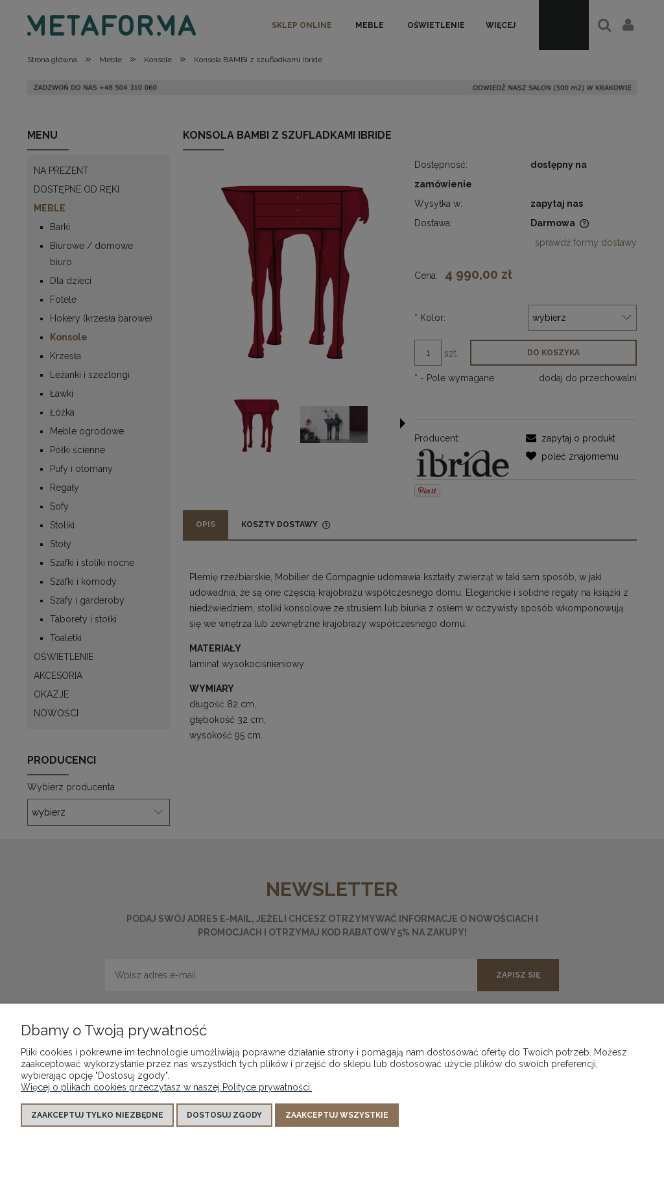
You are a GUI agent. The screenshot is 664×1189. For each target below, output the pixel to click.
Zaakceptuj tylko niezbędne (97, 1115)
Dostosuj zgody (224, 1115)
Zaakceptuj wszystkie (336, 1115)
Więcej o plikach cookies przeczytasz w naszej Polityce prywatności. (166, 1087)
